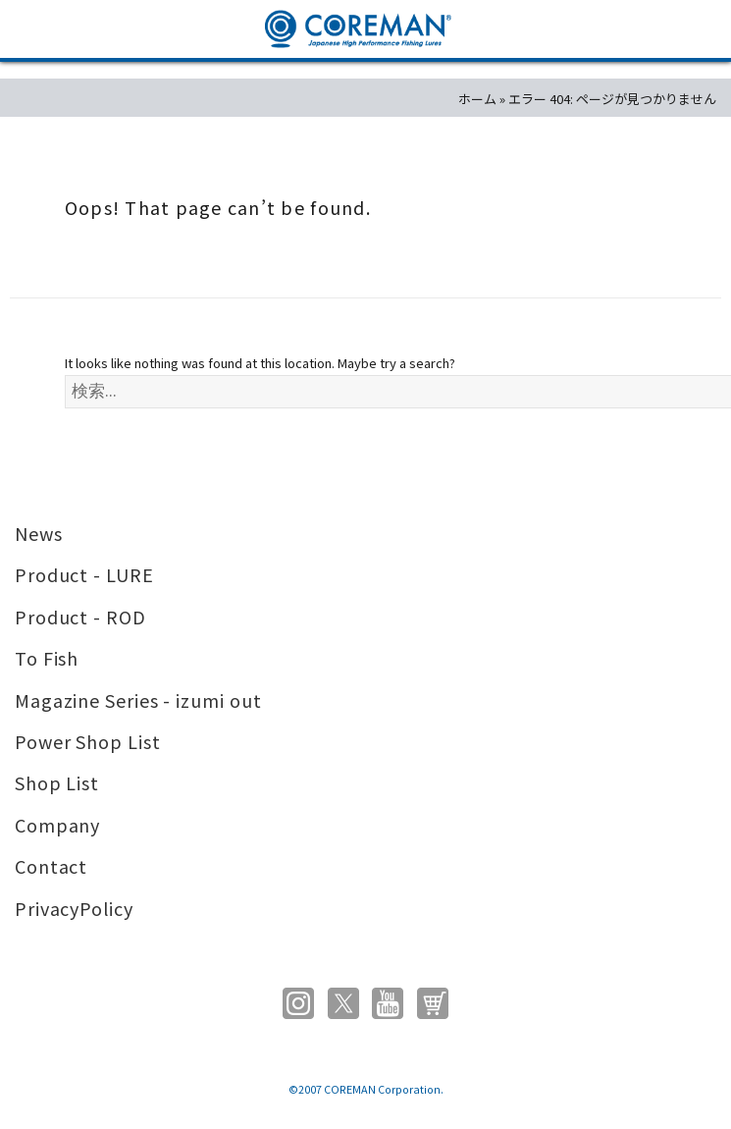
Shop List (57, 782)
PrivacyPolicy (74, 908)
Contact (51, 866)
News (39, 533)
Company (57, 824)
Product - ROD (80, 616)
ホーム (477, 98)
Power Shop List (88, 741)
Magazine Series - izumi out (138, 700)
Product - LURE (84, 574)
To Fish (46, 658)
